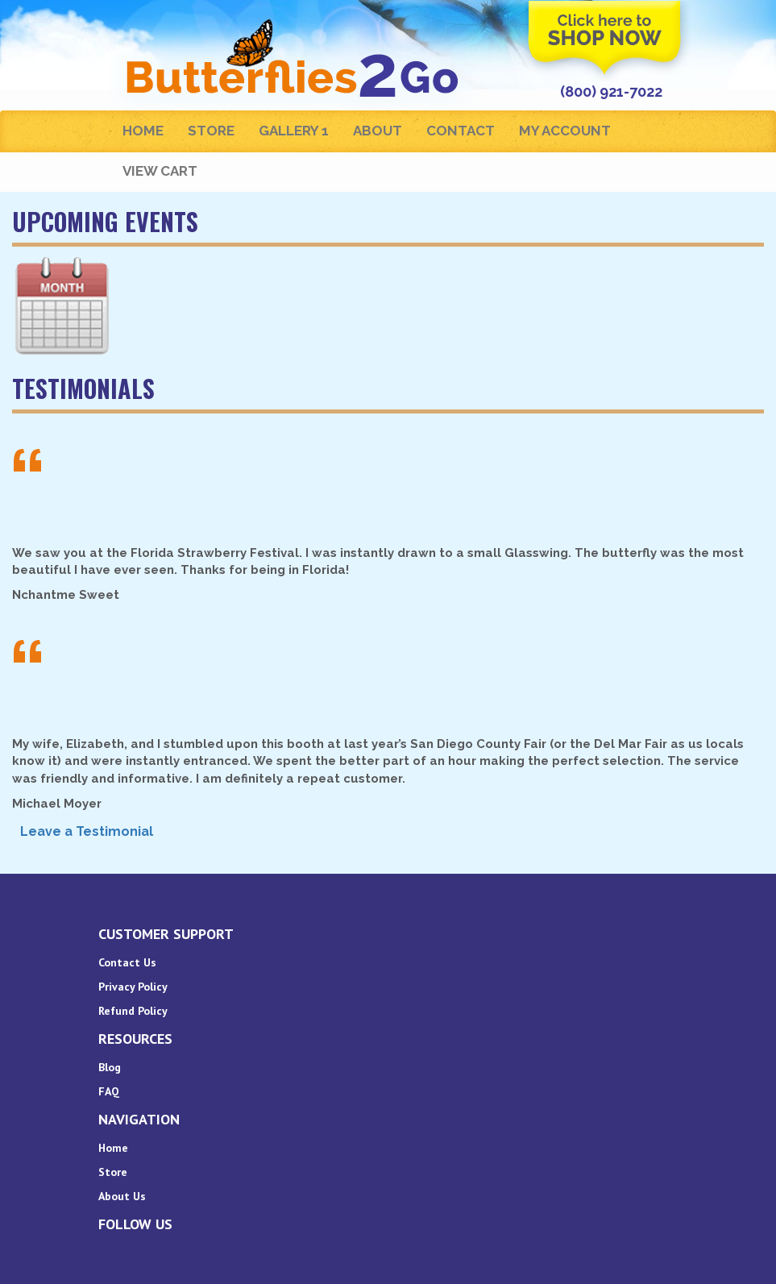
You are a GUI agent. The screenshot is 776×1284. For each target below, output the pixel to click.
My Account (565, 131)
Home (143, 131)
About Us (122, 1196)
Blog (109, 1067)
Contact (460, 131)
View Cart (159, 171)
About (377, 131)
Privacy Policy (133, 986)
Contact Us (127, 962)
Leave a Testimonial (86, 831)
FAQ (108, 1091)
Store (211, 131)
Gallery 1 (294, 131)
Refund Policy (133, 1011)
